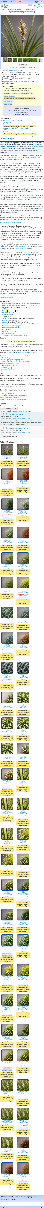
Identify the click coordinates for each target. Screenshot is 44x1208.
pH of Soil (5, 320)
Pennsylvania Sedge (10, 260)
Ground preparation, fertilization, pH (12, 392)
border (37, 199)
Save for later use (8, 101)
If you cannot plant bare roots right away (13, 399)
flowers (27, 254)
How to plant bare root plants (10, 397)
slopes (24, 188)
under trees (27, 178)
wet (14, 212)
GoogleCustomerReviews (40, 6)
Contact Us (14, 1199)
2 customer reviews (12, 70)
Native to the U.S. (7, 331)
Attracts (5, 322)
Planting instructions (7, 394)
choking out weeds (19, 246)
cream (6, 254)
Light (3, 311)
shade (24, 233)
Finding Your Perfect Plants (15, 9)
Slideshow (23, 64)
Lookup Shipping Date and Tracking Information (15, 361)
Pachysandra (26, 252)
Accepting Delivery (7, 367)
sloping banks (18, 239)
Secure (17, 112)
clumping (23, 197)
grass (1, 173)
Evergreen (5, 329)
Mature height (6, 314)
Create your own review (9, 408)
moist (22, 258)
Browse (13, 2)
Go (35, 5)
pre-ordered (33, 146)
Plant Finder (4, 2)
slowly (3, 248)
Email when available (9, 96)
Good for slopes (7, 333)
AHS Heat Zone (7, 309)
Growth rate (6, 313)
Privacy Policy (5, 1199)
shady (4, 178)
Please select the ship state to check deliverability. (19, 98)
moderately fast (20, 248)
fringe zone (34, 305)
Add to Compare (8, 104)
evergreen (16, 218)
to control (9, 352)
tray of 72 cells (29, 12)
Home (3, 9)
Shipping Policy (31, 1197)
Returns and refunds (7, 1197)
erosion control (15, 188)
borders (29, 188)
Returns (3, 371)
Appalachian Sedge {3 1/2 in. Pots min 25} (22, 418)
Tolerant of (5, 318)
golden (34, 291)
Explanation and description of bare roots (14, 395)
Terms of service (20, 1197)
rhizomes (40, 246)
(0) (37, 2)
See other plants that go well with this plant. (14, 222)
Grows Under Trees (8, 324)
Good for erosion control (9, 328)
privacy (27, 114)
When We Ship (5, 358)
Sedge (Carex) (29, 9)
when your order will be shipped (27, 352)
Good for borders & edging (10, 326)
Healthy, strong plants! (16, 414)
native (2, 197)
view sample (30, 156)
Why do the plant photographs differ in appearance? (23, 67)
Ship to (20, 2)
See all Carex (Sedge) (6, 297)
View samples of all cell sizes (14, 159)
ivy (18, 252)
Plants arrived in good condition (18, 428)
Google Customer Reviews (22, 411)
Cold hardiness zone (8, 303)
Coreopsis (3, 291)
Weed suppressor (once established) (13, 335)
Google (22, 110)
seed (11, 219)
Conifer (17, 324)
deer (26, 243)
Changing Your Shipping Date (10, 365)
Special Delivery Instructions (10, 363)
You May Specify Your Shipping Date (12, 360)
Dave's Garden (31, 110)
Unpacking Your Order (8, 369)
